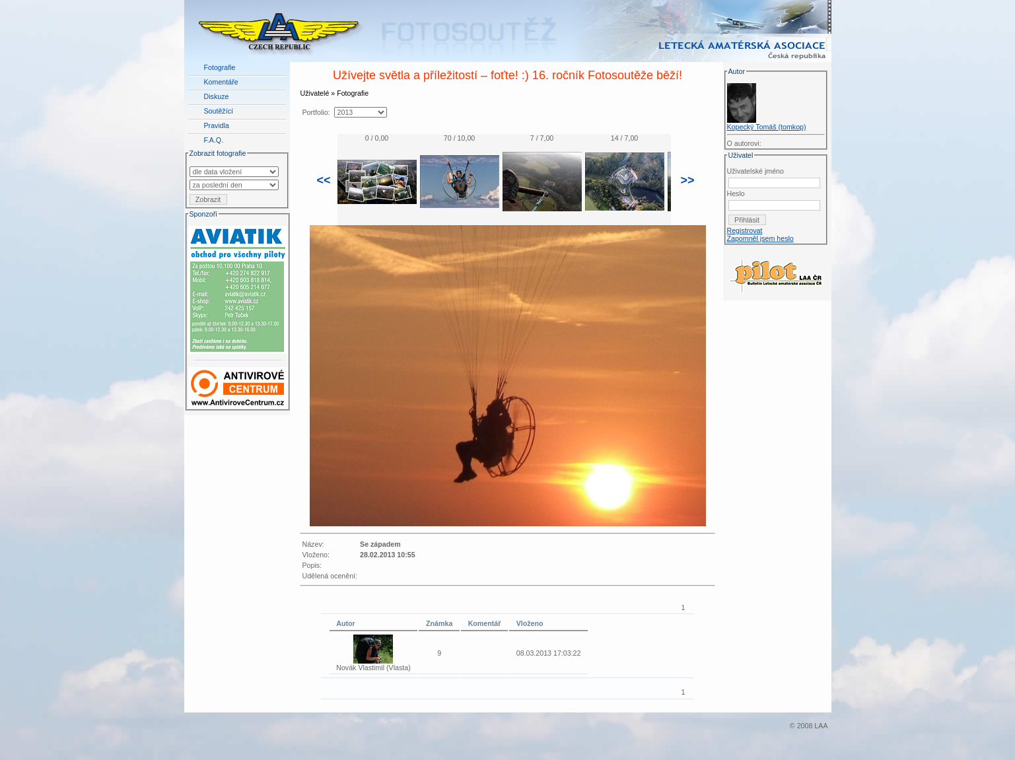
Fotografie (220, 67)
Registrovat (745, 230)
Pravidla (217, 125)
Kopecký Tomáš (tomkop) (766, 127)
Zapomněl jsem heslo (760, 238)
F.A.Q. (214, 140)
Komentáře (221, 82)
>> (688, 180)
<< (324, 180)
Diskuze (216, 96)
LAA (820, 726)
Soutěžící (218, 111)
